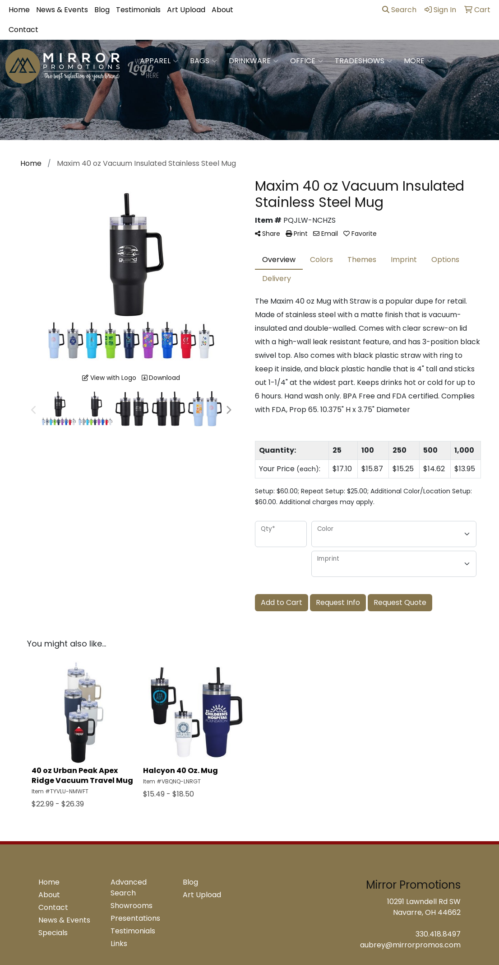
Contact (23, 29)
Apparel (159, 61)
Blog (102, 10)
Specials (53, 933)
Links (119, 943)
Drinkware (253, 61)
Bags (203, 61)
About (222, 10)
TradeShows (363, 61)
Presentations (135, 918)
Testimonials (138, 10)
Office (306, 61)
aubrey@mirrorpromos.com (410, 945)
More (418, 61)
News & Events (62, 10)
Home (19, 10)
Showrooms (131, 905)
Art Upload (186, 10)
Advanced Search (129, 887)
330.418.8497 (438, 934)
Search (399, 10)
